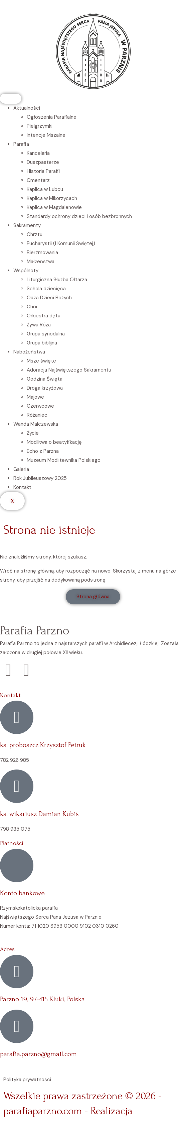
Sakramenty (27, 225)
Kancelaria (38, 153)
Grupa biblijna (42, 342)
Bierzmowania (42, 252)
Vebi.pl (149, 1111)
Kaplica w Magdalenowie (54, 207)
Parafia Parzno (34, 630)
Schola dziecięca (46, 288)
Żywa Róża (39, 324)
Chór (32, 306)
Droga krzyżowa (45, 388)
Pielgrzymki (39, 126)
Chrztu (34, 234)
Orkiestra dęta (43, 315)
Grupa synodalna (46, 333)
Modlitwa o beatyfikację (54, 442)
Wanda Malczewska (35, 424)
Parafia (21, 144)
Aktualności (26, 108)
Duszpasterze (43, 162)
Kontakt (22, 487)
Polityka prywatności (27, 1079)
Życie (33, 433)
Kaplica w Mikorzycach (52, 198)
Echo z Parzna (43, 451)
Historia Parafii (43, 171)
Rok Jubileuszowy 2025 (40, 478)
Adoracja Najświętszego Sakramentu (69, 370)
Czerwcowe (40, 406)
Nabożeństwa (29, 351)
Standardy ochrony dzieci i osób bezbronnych (79, 216)
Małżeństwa (40, 261)
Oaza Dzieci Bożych (49, 297)
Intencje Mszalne (46, 135)
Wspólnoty (25, 270)
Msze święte (41, 361)
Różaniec (37, 415)
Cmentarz (38, 180)
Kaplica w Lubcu (45, 189)
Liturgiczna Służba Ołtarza (57, 279)
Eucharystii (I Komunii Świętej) (61, 243)
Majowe (35, 397)
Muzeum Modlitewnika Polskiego (64, 460)
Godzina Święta (44, 379)
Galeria (21, 469)
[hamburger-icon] (10, 99)
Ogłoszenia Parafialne (51, 117)
